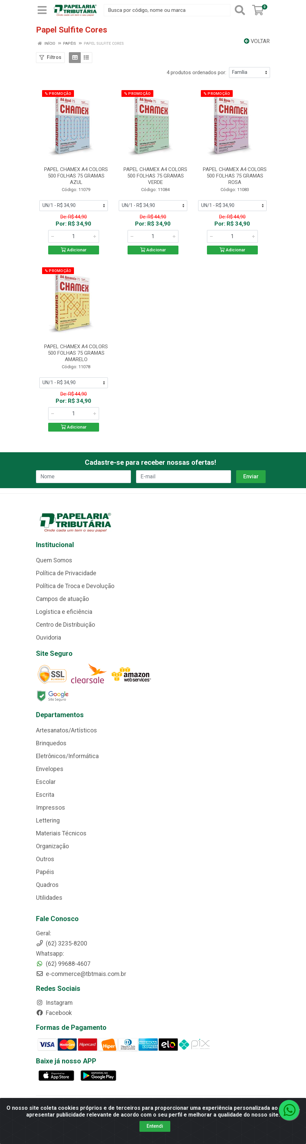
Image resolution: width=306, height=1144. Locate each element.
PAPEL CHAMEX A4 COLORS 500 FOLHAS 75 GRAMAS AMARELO (76, 353)
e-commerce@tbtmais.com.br (81, 974)
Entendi (155, 1126)
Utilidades (49, 897)
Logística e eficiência (64, 611)
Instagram (54, 1002)
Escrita (45, 794)
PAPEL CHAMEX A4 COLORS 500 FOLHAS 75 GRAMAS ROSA (235, 175)
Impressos (50, 807)
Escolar (46, 781)
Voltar (257, 41)
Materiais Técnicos (61, 833)
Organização (52, 846)
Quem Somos (54, 560)
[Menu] (42, 10)
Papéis (45, 872)
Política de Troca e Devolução (75, 586)
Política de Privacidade (66, 573)
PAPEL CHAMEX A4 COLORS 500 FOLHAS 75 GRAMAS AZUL (76, 175)
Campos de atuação (62, 599)
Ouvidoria (48, 637)
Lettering (48, 820)
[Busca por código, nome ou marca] (167, 10)
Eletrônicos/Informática (67, 756)
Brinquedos (51, 743)
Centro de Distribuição (65, 624)
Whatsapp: (50, 953)
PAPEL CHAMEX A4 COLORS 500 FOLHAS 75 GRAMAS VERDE (155, 175)
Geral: (43, 933)
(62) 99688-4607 (63, 963)
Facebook (54, 1013)
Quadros (47, 884)
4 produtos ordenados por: (196, 72)
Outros (45, 859)
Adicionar (74, 249)
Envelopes (49, 769)
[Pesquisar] (240, 10)
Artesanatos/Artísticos (66, 730)
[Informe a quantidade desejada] (73, 236)
